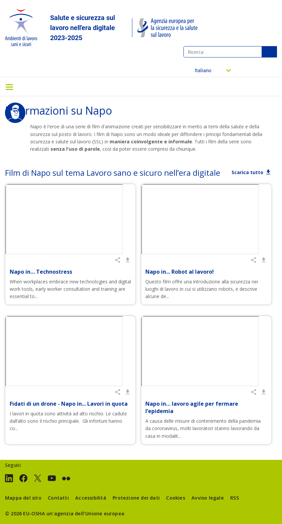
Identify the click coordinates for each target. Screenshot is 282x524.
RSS (234, 498)
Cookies (175, 498)
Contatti (58, 498)
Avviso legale (207, 498)
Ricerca (269, 51)
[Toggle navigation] (9, 86)
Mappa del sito (23, 498)
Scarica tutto (247, 172)
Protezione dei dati (136, 498)
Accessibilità (90, 498)
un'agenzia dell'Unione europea (85, 513)
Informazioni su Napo (58, 110)
